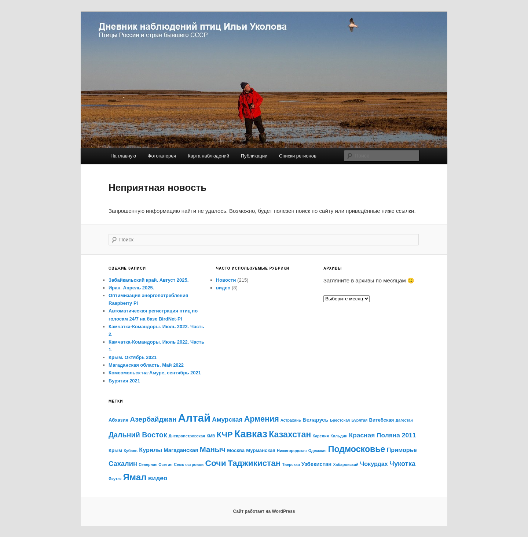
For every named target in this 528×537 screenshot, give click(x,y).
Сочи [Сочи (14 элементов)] (215, 463)
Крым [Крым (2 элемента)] (115, 450)
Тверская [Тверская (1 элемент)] (291, 464)
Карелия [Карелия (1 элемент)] (321, 436)
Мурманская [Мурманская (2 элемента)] (260, 450)
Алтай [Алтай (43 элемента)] (194, 418)
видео (223, 287)
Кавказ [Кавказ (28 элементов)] (250, 434)
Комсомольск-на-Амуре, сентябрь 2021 (155, 372)
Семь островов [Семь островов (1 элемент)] (188, 464)
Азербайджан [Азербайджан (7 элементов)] (153, 419)
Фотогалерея (162, 156)
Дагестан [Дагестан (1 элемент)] (404, 420)
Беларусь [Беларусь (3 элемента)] (315, 420)
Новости (226, 280)
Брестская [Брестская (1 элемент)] (340, 420)
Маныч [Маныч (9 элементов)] (212, 449)
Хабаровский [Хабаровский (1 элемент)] (345, 464)
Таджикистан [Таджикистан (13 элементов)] (254, 463)
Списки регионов (297, 156)
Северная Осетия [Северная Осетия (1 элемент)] (155, 464)
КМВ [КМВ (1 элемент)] (211, 436)
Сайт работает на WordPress (264, 511)
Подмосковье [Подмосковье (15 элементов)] (356, 449)
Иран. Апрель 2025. (131, 287)
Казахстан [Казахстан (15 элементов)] (290, 434)
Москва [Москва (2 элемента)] (236, 450)
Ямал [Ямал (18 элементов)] (135, 477)
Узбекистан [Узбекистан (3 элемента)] (316, 464)
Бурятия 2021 (124, 381)
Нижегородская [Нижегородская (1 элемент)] (292, 450)
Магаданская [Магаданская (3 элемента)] (181, 450)
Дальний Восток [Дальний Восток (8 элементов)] (138, 435)
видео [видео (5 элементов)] (158, 478)
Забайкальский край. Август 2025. (148, 280)
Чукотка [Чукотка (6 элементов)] (402, 463)
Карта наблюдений (208, 156)
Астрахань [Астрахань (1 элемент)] (290, 420)
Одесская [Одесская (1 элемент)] (317, 450)
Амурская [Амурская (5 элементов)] (227, 419)
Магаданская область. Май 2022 (146, 365)
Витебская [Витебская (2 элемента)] (381, 420)
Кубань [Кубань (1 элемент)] (131, 450)
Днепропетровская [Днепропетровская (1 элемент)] (187, 436)
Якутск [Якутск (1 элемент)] (115, 479)
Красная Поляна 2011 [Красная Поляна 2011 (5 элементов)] (382, 435)
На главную (123, 156)
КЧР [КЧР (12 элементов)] (225, 434)
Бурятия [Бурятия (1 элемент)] (359, 420)
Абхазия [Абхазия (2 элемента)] (118, 420)
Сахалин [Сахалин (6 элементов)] (123, 463)
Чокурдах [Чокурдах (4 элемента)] (374, 463)
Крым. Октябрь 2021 (133, 357)
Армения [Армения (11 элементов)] (261, 419)
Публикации (254, 156)
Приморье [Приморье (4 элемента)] (402, 450)
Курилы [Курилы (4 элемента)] (150, 450)
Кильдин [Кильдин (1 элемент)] (338, 436)
